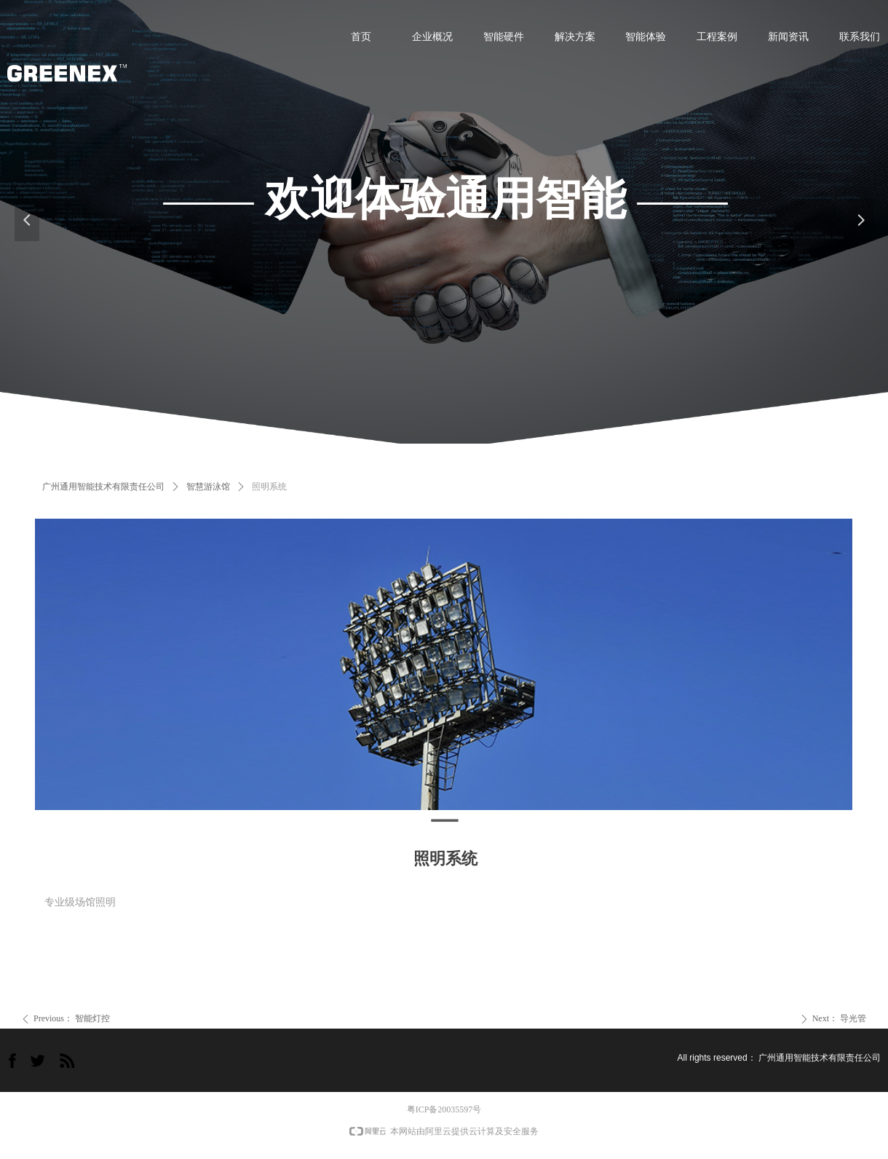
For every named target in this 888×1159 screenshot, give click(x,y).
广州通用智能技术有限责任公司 (103, 487)
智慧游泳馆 (208, 487)
